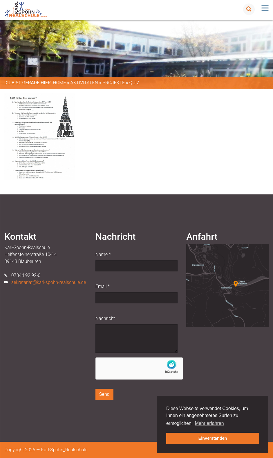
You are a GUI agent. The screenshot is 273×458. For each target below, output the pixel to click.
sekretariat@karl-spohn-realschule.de (48, 282)
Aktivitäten (84, 82)
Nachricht (105, 318)
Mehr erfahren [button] (209, 423)
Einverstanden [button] (212, 438)
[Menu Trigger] (265, 8)
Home (59, 82)
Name (103, 254)
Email (102, 286)
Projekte (113, 82)
